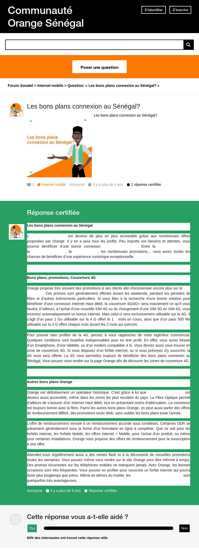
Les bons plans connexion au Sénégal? (83, 106)
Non (184, 528)
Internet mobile (54, 184)
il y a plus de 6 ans (66, 491)
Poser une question (99, 67)
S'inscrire (180, 9)
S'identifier (154, 9)
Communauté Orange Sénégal (46, 16)
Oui (32, 528)
